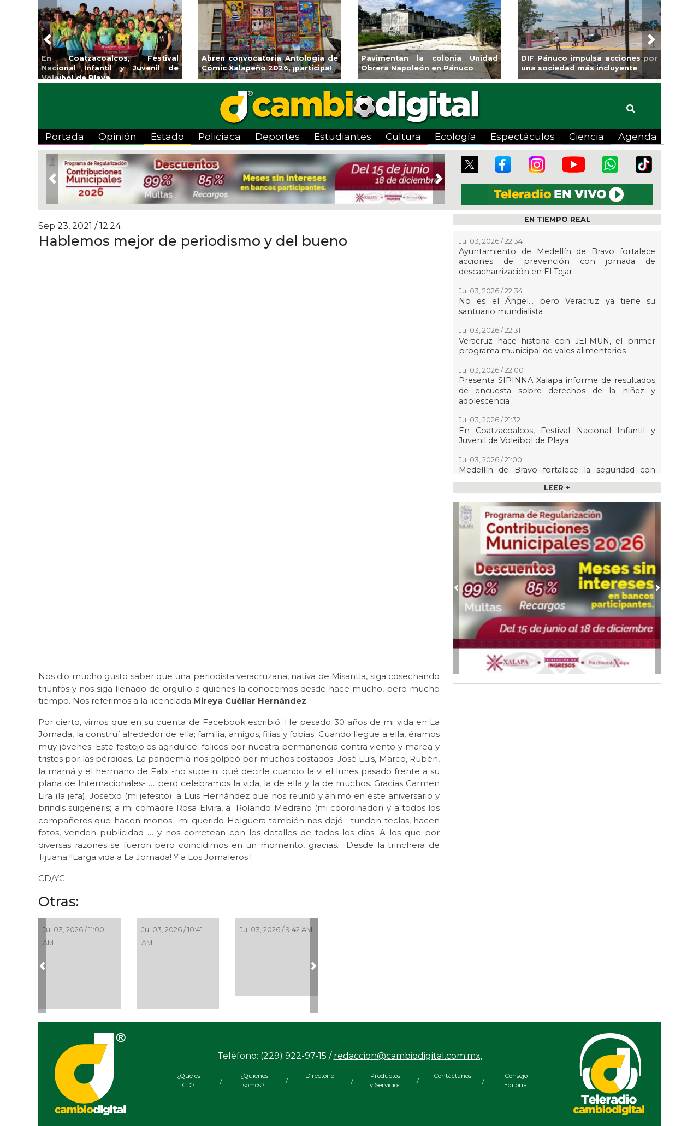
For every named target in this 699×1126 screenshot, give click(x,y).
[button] (47, 39)
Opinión (117, 136)
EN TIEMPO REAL (557, 219)
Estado (167, 136)
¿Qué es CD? (188, 1080)
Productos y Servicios (385, 1080)
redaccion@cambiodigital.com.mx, (408, 1056)
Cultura (403, 136)
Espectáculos (522, 136)
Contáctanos (450, 1076)
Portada (64, 136)
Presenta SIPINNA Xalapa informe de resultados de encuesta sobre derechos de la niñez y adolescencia (557, 390)
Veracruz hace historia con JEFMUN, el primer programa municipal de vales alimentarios (557, 346)
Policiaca (219, 136)
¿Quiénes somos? (254, 1080)
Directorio (319, 1076)
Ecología (455, 136)
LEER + (557, 488)
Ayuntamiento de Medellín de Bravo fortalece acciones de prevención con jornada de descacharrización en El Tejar (557, 261)
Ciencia (586, 136)
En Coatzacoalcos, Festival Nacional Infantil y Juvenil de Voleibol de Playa (557, 436)
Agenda (637, 136)
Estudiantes (342, 136)
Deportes (277, 136)
